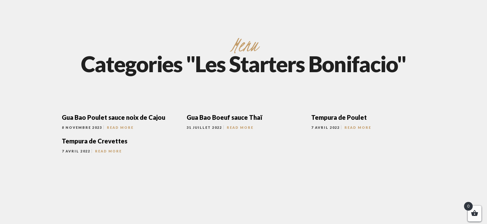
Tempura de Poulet (339, 117)
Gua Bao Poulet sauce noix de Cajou (113, 117)
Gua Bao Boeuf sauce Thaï (224, 117)
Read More (120, 127)
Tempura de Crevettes (94, 141)
